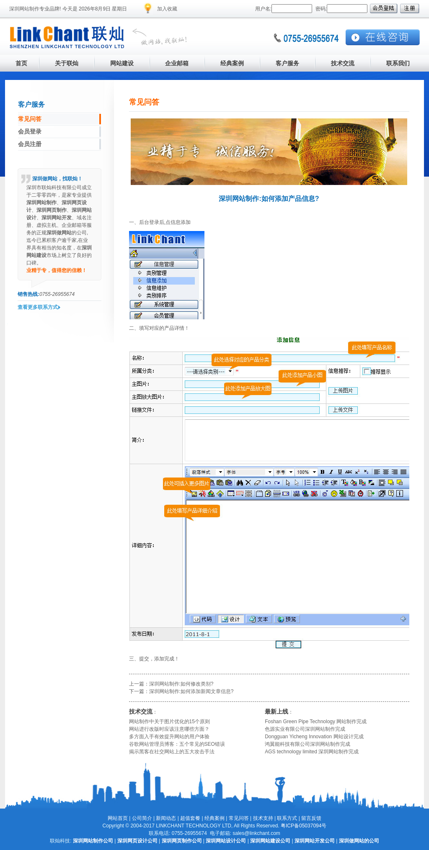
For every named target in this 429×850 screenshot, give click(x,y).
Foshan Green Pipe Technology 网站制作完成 (316, 721)
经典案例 (214, 818)
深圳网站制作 (24, 9)
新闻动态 (166, 818)
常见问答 (239, 818)
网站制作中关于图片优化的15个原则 (169, 721)
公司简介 (142, 818)
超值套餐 (190, 818)
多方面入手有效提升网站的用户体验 (169, 737)
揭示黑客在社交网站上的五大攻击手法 (171, 752)
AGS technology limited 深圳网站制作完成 (312, 752)
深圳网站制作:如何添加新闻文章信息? (191, 691)
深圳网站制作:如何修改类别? (181, 684)
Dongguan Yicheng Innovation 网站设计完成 (314, 737)
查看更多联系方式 (38, 307)
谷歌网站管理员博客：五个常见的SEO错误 (177, 744)
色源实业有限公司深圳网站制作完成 (305, 729)
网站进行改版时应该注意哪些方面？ (169, 729)
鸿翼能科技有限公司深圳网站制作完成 (307, 744)
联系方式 (287, 818)
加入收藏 (167, 9)
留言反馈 (311, 818)
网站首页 (118, 818)
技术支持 (263, 818)
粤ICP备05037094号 (303, 826)
